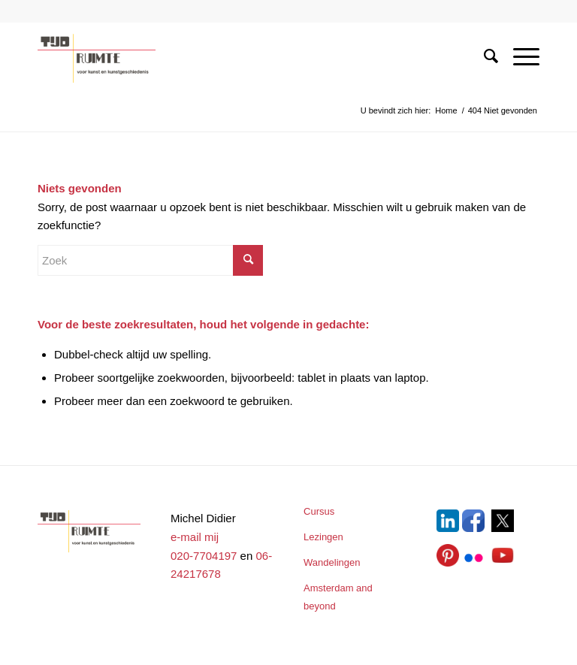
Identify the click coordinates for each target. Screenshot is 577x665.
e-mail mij (195, 536)
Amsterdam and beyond (338, 597)
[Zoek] (483, 55)
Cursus (319, 511)
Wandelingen (332, 562)
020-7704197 (204, 555)
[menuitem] (483, 55)
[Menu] (518, 55)
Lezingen (323, 537)
